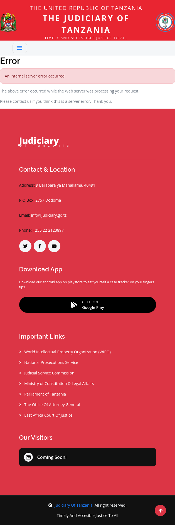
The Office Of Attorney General (49, 404)
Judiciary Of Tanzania (70, 505)
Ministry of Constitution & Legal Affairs (56, 383)
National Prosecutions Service (48, 362)
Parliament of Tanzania (42, 394)
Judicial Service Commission (47, 373)
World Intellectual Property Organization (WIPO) (65, 351)
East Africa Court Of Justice (46, 415)
